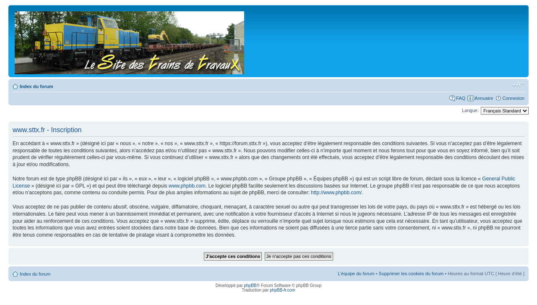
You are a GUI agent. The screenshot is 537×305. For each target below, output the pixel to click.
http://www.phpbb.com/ (336, 193)
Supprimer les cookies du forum (411, 273)
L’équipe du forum (356, 273)
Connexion (513, 98)
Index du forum (36, 86)
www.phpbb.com (187, 186)
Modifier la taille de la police (518, 85)
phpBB (250, 285)
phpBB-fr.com (282, 290)
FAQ (460, 98)
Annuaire (483, 98)
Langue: (470, 110)
